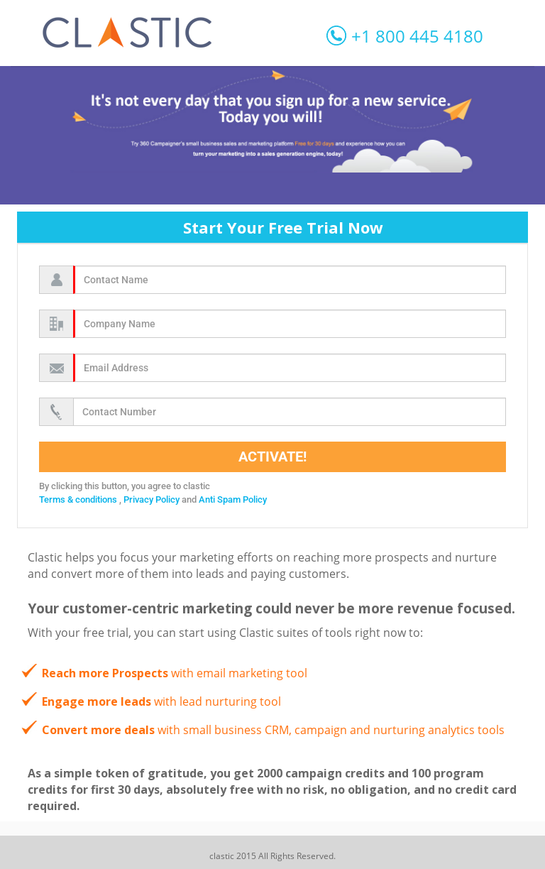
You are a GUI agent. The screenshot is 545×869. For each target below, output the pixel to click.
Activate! (272, 456)
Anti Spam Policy (233, 499)
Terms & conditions (79, 499)
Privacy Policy (152, 499)
